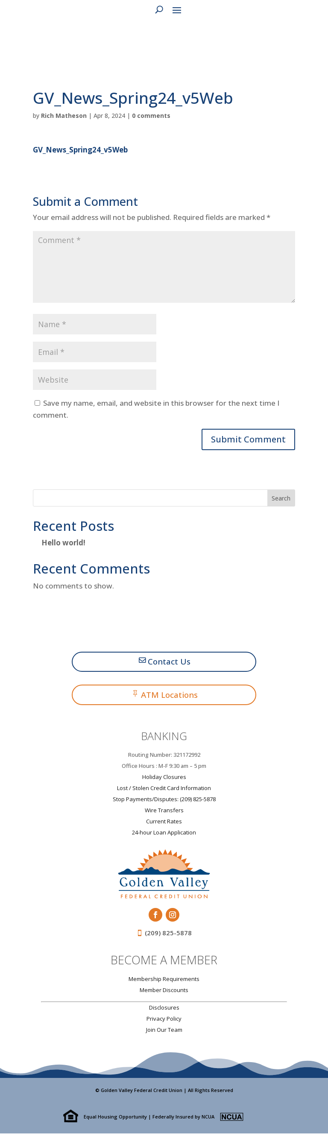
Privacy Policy (164, 1021)
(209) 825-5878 (168, 935)
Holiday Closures (164, 779)
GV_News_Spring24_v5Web (80, 150)
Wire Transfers (164, 812)
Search (281, 498)
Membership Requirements (164, 981)
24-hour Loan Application (164, 834)
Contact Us (169, 662)
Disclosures (164, 1009)
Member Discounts (164, 992)
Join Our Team (164, 1032)
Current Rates (164, 823)
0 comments (151, 115)
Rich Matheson (64, 115)
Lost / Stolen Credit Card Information (164, 790)
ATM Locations (169, 696)
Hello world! (63, 543)
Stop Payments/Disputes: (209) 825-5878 (164, 801)
